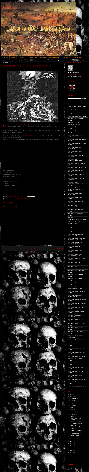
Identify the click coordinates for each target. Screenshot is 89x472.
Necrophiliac (10, 198)
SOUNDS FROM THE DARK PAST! (77, 106)
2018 (71, 441)
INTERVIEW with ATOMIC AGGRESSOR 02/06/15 (74, 123)
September (74, 403)
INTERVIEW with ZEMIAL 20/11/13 (77, 386)
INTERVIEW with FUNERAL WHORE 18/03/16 (75, 194)
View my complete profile (74, 76)
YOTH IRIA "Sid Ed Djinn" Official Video (76, 422)
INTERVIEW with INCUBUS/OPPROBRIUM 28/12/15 (77, 218)
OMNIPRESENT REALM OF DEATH (49, 57)
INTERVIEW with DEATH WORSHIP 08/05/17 (74, 148)
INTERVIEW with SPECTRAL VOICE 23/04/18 (75, 336)
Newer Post (6, 248)
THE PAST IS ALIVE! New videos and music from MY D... (76, 432)
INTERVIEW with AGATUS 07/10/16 (77, 116)
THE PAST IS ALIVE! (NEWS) (21, 198)
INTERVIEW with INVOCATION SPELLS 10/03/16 (76, 234)
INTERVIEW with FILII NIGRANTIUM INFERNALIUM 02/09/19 (75, 184)
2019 (71, 439)
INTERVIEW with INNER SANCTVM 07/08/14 (74, 222)
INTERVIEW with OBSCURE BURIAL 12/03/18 (75, 296)
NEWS (13, 57)
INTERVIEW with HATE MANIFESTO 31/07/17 (74, 206)
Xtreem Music (32, 198)
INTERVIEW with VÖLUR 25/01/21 (77, 379)
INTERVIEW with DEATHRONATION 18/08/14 (75, 160)
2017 (71, 443)
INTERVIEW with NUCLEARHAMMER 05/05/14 (75, 287)
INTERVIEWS (21, 57)
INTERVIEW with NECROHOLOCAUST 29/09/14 (76, 267)
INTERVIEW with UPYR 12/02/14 (76, 356)
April (72, 409)
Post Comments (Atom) (35, 252)
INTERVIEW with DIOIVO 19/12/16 (77, 167)
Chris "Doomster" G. (75, 72)
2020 (71, 396)
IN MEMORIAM (75, 435)
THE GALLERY (33, 57)
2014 (71, 450)
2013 (71, 452)
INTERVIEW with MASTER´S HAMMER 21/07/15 (75, 243)
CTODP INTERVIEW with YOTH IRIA (76, 419)
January (73, 416)
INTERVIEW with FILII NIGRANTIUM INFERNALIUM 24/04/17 (75, 189)
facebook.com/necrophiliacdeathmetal (13, 189)
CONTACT (78, 57)
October (73, 400)
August (73, 405)
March (73, 412)
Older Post (60, 248)
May (72, 407)
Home (33, 248)
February (73, 414)
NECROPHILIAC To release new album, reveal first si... (76, 427)
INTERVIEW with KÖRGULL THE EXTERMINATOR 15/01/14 (76, 239)
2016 (71, 445)
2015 (71, 448)
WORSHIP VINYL (67, 57)
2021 (71, 394)
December (74, 398)
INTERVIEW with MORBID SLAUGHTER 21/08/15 (74, 255)
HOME (6, 57)
